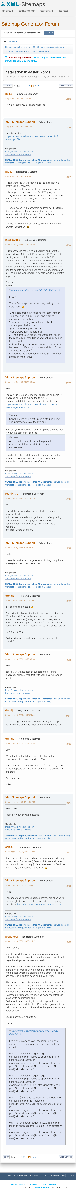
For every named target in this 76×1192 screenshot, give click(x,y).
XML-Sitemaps (41, 1187)
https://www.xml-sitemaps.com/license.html (40, 904)
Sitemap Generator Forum (30, 24)
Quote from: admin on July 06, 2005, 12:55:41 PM (36, 290)
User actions (66, 86)
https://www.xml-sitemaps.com (20, 151)
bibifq (9, 171)
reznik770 (11, 493)
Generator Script (27, 11)
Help (46, 1175)
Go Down (8, 86)
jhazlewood (12, 239)
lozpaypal (11, 936)
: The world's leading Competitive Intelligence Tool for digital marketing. (38, 161)
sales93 (10, 847)
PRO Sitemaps (8, 11)
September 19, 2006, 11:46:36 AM (19, 600)
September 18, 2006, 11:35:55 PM (19, 547)
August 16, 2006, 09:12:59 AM (18, 98)
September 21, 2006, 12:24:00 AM (20, 802)
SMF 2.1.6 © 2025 (15, 1176)
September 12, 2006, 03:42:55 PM (20, 244)
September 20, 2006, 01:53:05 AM (20, 659)
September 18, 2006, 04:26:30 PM (20, 498)
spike (8, 93)
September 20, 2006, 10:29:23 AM (20, 743)
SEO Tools (63, 11)
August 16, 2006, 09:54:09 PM (18, 127)
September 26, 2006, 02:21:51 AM (20, 852)
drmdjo (9, 595)
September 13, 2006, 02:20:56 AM (20, 382)
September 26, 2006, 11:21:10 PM (19, 885)
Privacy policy (18, 1184)
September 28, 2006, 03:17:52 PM (20, 941)
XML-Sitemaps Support (20, 122)
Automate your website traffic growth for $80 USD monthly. (35, 58)
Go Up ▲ (71, 1175)
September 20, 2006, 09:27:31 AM (20, 715)
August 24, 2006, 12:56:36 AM (18, 176)
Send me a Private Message (18, 154)
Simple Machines (31, 1176)
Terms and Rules (57, 1175)
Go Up (6, 1157)
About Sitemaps (47, 11)
